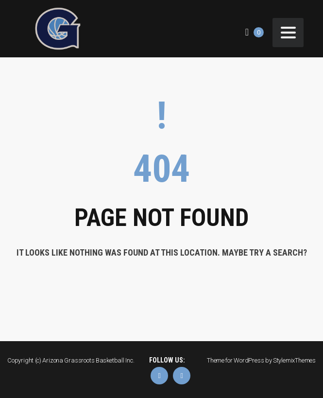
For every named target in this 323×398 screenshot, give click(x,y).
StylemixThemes (294, 360)
